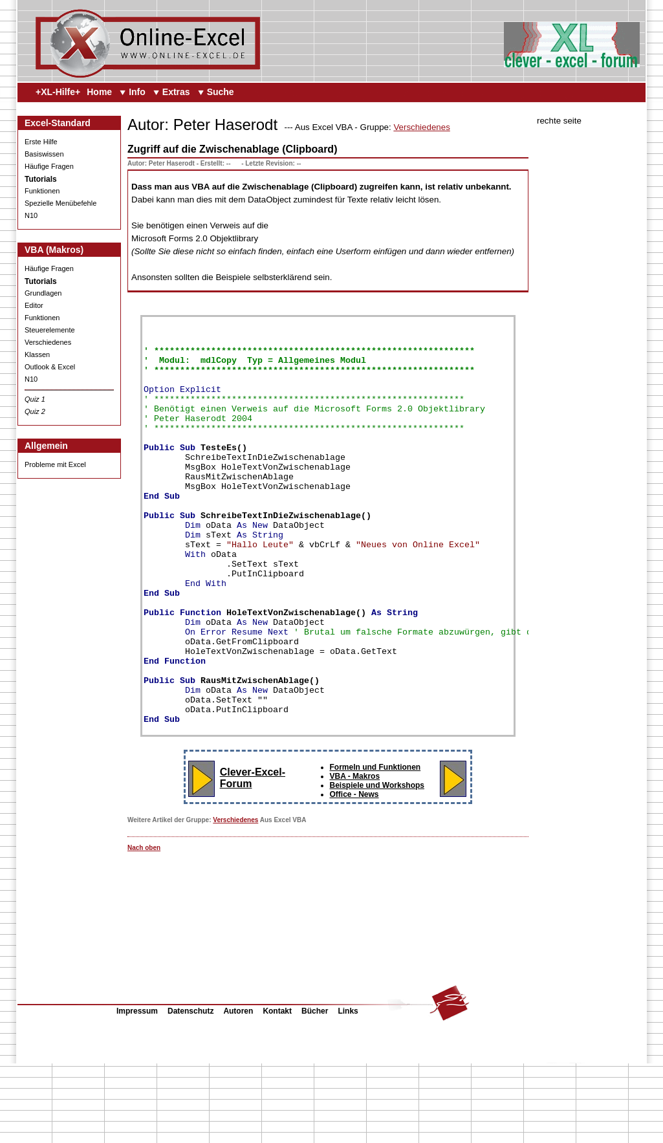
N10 (31, 215)
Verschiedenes (48, 342)
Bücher (314, 1090)
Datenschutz (190, 1090)
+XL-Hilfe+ (58, 92)
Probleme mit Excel (55, 464)
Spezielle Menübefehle (60, 203)
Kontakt (277, 1090)
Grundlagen (43, 293)
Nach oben (143, 927)
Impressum (137, 1090)
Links (348, 1090)
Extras (176, 92)
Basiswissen (44, 154)
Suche (220, 92)
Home (99, 92)
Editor (34, 305)
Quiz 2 (35, 411)
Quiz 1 (35, 399)
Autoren (238, 1090)
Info (137, 92)
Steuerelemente (50, 330)
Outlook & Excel (50, 367)
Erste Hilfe (41, 142)
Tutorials (41, 179)
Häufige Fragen (49, 166)
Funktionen (42, 191)
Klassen (37, 354)
